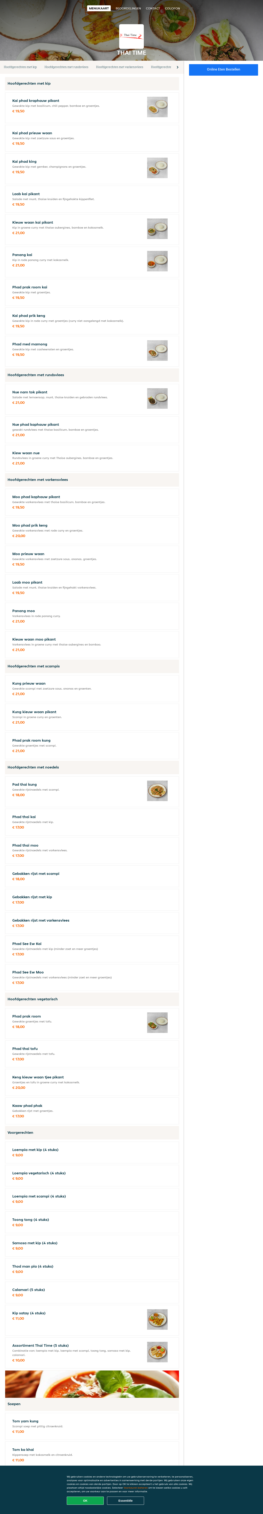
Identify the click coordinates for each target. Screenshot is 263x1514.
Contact (153, 8)
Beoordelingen (128, 8)
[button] (177, 67)
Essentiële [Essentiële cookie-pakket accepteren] (125, 1500)
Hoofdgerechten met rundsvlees (66, 67)
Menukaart (99, 8)
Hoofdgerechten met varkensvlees (119, 67)
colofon (172, 8)
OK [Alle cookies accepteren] (85, 1500)
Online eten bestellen (223, 69)
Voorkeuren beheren (136, 1487)
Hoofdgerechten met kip (20, 67)
